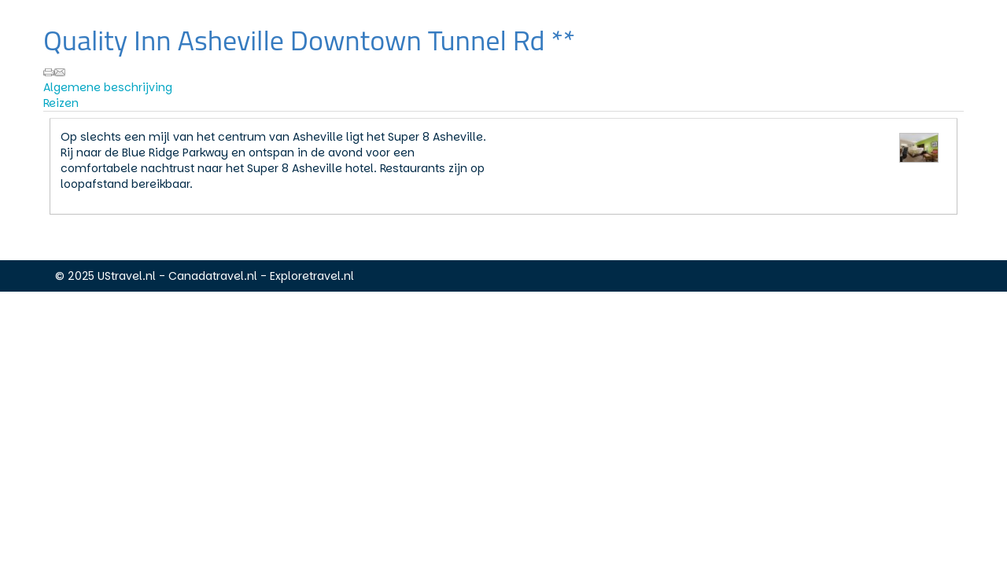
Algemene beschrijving (107, 87)
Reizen (61, 103)
